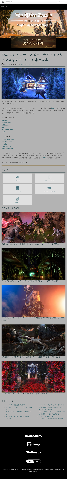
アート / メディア (49, 178)
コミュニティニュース (27, 64)
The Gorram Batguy (8, 148)
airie (3, 127)
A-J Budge (5, 125)
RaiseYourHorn (7, 142)
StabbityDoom (6, 146)
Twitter (43, 158)
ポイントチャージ (61, 1)
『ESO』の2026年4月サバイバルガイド (52, 418)
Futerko (4, 120)
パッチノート (17, 188)
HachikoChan (6, 123)
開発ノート (17, 199)
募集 (52, 108)
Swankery (5, 144)
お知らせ (17, 178)
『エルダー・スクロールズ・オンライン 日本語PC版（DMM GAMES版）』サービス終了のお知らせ (52, 407)
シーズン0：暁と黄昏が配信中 (15, 405)
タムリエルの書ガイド (46, 416)
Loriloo (4, 132)
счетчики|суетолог (8, 129)
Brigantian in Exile (8, 139)
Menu (4, 7)
